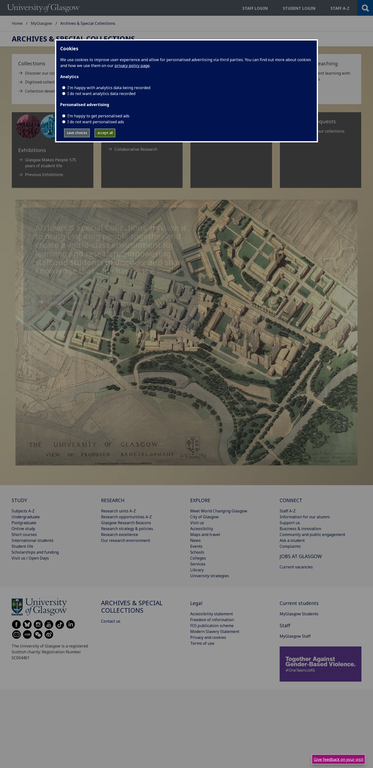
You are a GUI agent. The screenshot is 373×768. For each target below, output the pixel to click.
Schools (197, 552)
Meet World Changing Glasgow (218, 511)
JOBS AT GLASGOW (301, 556)
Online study (23, 528)
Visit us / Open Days (30, 558)
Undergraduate (26, 517)
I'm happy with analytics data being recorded (108, 87)
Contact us (110, 621)
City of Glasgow (204, 517)
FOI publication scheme (212, 625)
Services (197, 564)
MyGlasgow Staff (295, 636)
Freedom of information (212, 619)
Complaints (290, 546)
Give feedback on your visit (338, 759)
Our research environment (125, 540)
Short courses (24, 534)
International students (33, 540)
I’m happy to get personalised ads (98, 116)
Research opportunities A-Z (126, 517)
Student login (299, 8)
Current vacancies (296, 567)
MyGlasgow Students (299, 614)
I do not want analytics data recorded (101, 93)
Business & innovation (300, 528)
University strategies (209, 575)
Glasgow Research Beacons (126, 522)
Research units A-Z (118, 511)
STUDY (19, 500)
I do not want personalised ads (95, 121)
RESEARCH (113, 500)
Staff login (255, 8)
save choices (77, 132)
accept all (105, 132)
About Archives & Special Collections (88, 303)
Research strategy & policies (127, 528)
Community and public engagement (312, 534)
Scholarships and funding (35, 552)
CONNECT (291, 500)
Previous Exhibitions (44, 174)
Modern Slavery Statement (214, 631)
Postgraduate (24, 522)
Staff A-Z (288, 511)
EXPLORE (200, 500)
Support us (290, 522)
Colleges (198, 558)
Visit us (197, 522)
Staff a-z (339, 8)
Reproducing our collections (318, 131)
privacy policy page (132, 65)
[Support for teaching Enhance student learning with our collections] (320, 73)
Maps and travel (205, 534)
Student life (22, 546)
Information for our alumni (305, 517)
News (195, 540)
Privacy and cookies (208, 637)
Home (17, 23)
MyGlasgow (41, 23)
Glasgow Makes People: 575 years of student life (50, 162)
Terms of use (202, 643)
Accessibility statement (211, 614)
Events (196, 546)
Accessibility (201, 528)
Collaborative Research (136, 149)
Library (197, 570)
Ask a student (292, 540)
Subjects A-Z (23, 511)
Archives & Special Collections (73, 38)
